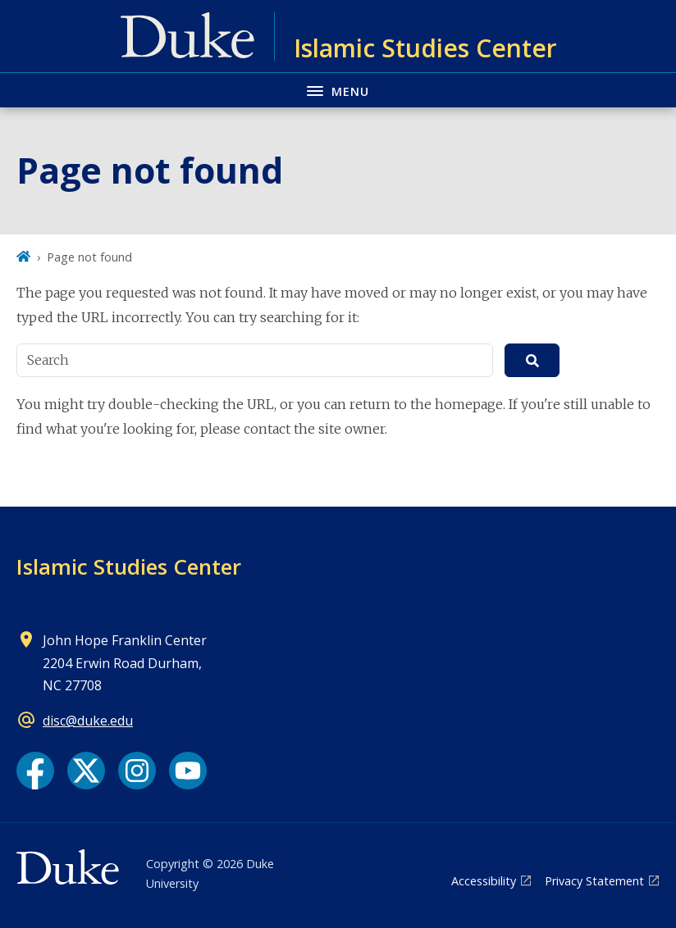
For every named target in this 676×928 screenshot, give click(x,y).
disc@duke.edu (88, 721)
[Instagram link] (137, 770)
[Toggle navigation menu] (338, 89)
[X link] (86, 770)
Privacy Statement (594, 881)
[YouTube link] (188, 770)
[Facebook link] (35, 770)
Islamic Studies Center (128, 566)
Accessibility (483, 881)
